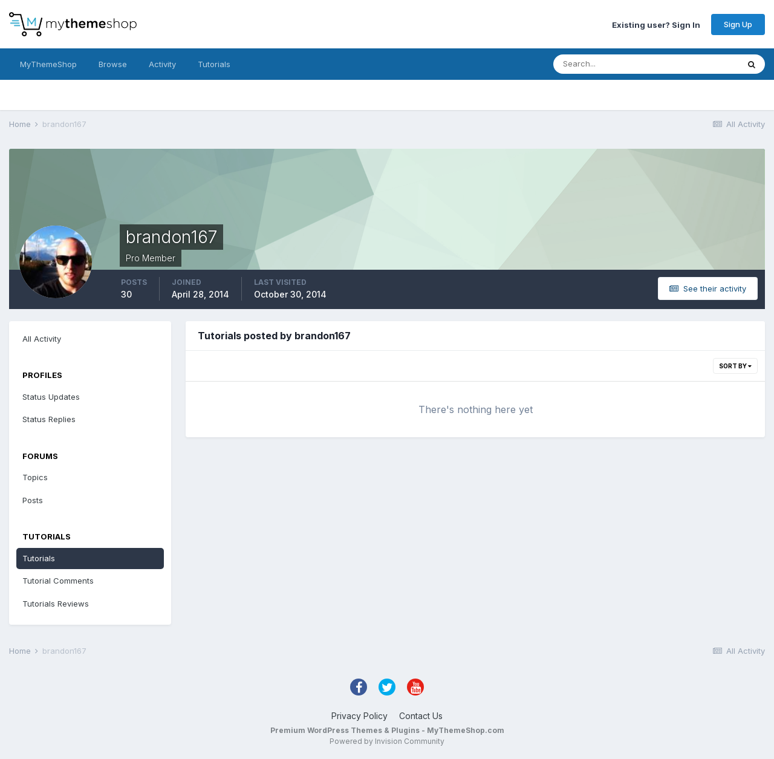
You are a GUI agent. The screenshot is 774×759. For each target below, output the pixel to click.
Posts (32, 500)
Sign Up (738, 24)
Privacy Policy (359, 716)
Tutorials (214, 64)
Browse (113, 64)
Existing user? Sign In (656, 24)
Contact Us (421, 716)
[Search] (606, 64)
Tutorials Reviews (55, 603)
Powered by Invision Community (387, 741)
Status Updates (51, 397)
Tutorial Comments (58, 580)
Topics (35, 477)
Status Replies (49, 419)
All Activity (41, 339)
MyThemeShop (48, 64)
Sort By (735, 366)
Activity (162, 64)
